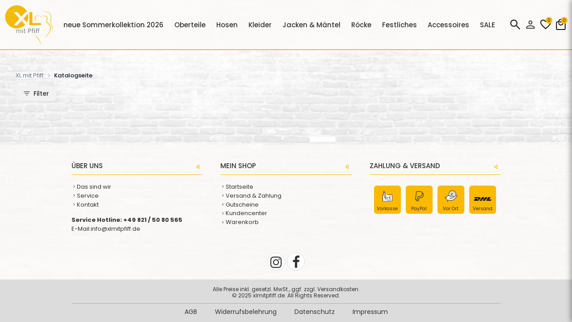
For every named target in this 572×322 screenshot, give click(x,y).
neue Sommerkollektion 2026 (113, 25)
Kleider (260, 25)
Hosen (227, 25)
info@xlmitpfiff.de (115, 229)
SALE (487, 25)
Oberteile (190, 25)
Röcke (361, 25)
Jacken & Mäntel (311, 25)
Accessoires (448, 25)
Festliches (399, 25)
